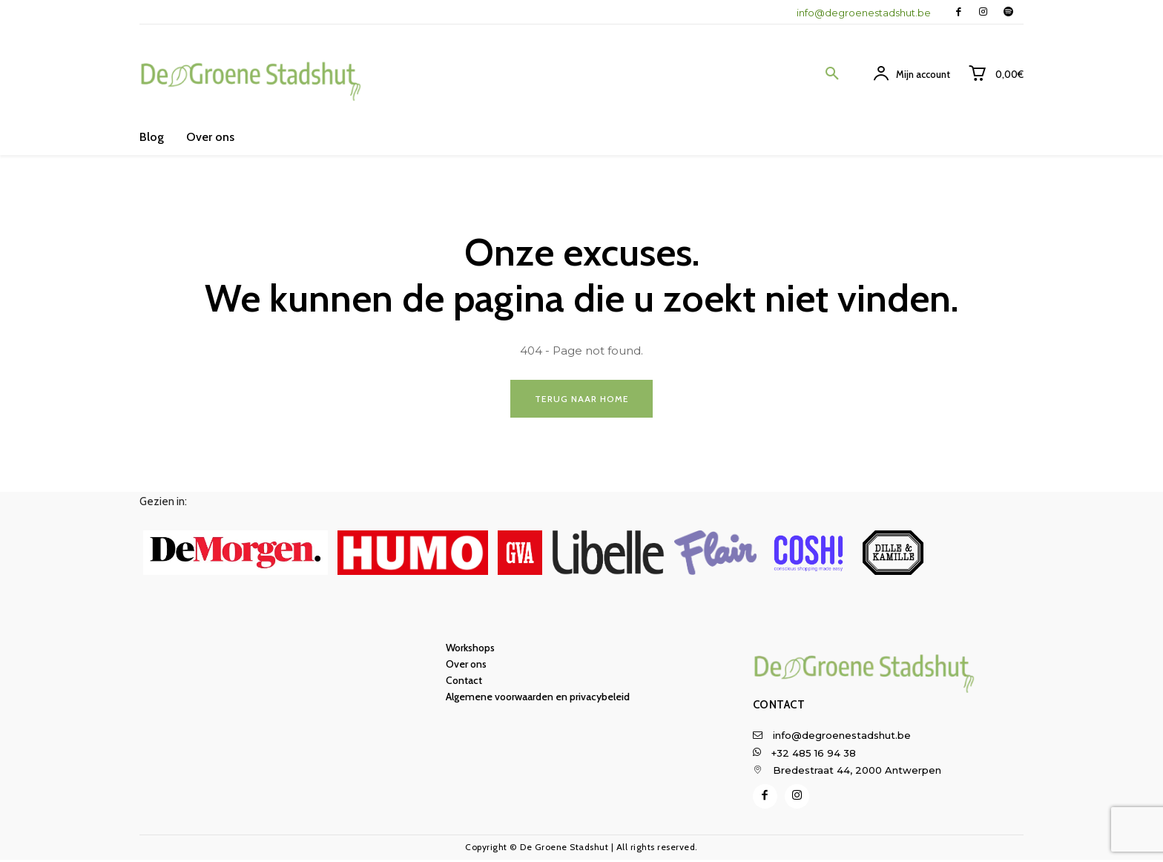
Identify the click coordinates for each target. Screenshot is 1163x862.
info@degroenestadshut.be (864, 13)
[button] (832, 74)
